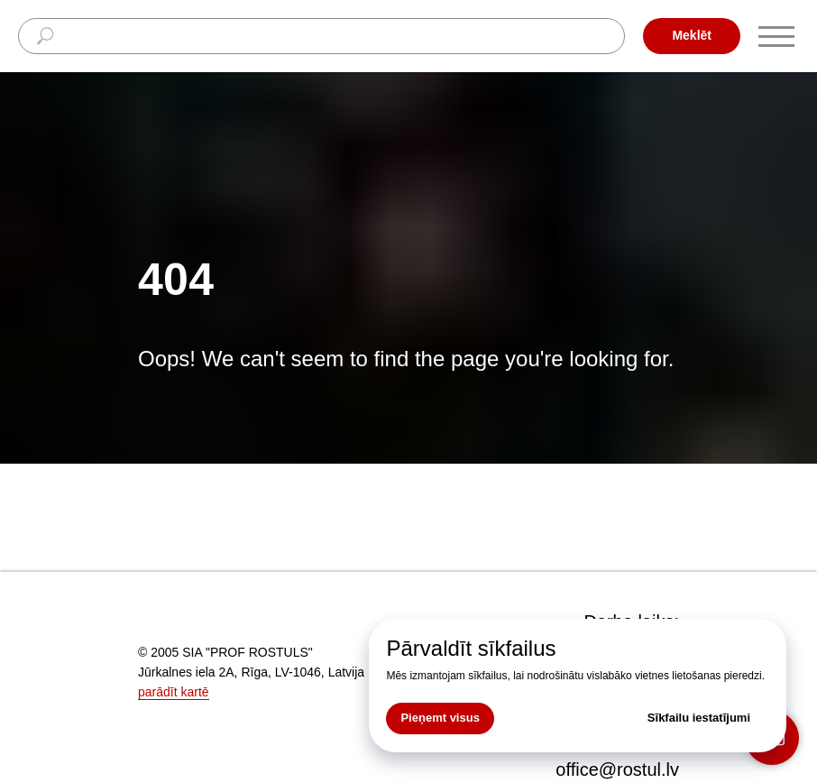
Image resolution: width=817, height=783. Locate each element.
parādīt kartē (173, 692)
